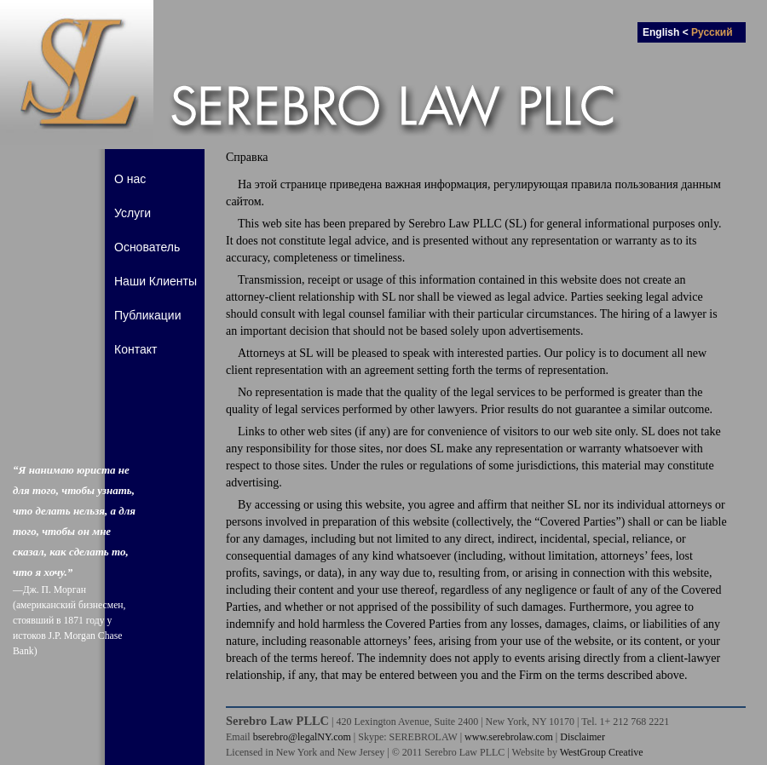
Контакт (135, 349)
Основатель (147, 247)
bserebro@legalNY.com (302, 737)
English (661, 32)
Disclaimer (582, 737)
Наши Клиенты (155, 281)
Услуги (132, 213)
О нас (130, 179)
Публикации (147, 315)
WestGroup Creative (601, 752)
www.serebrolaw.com (508, 737)
